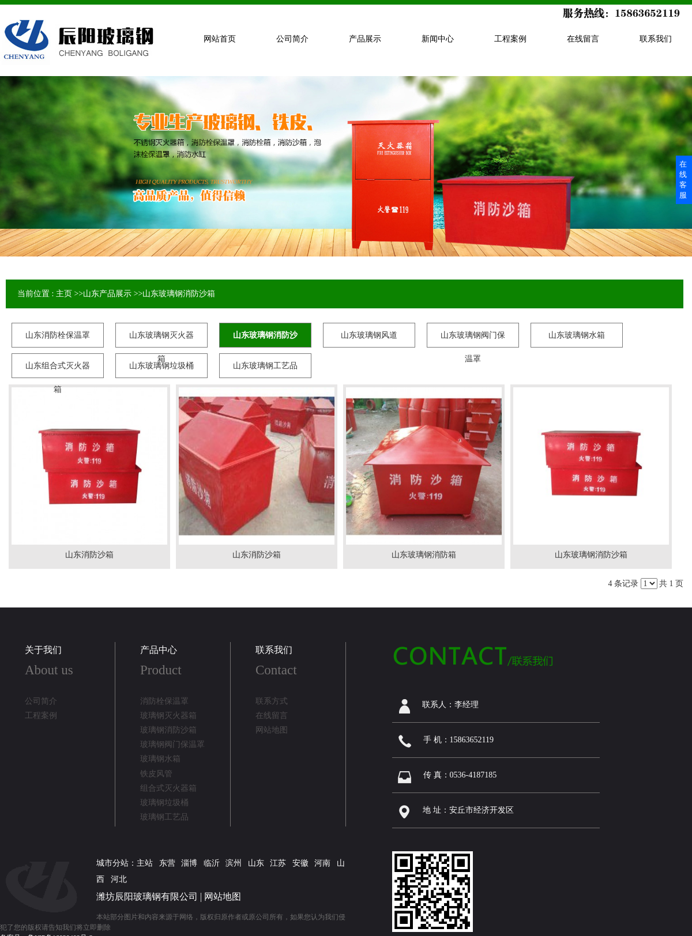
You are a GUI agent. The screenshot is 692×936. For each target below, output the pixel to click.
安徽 (300, 863)
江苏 (278, 863)
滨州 (233, 863)
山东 (256, 863)
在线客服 (683, 179)
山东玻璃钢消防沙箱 (178, 293)
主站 (145, 863)
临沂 (212, 863)
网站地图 (222, 896)
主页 (64, 293)
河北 (119, 879)
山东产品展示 (107, 293)
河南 (322, 863)
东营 (167, 863)
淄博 (189, 863)
